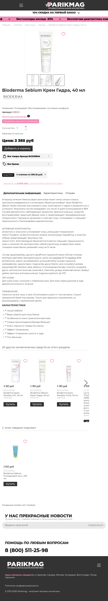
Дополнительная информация (22, 193)
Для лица (30, 25)
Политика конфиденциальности (22, 585)
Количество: (8, 128)
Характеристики (53, 193)
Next (85, 383)
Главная (6, 25)
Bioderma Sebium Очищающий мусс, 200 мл (69, 476)
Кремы (42, 25)
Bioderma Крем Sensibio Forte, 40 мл (67, 394)
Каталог (18, 25)
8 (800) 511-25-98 (26, 550)
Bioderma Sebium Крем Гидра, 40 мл (39, 394)
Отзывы (70, 193)
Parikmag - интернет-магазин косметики (38, 591)
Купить (10, 404)
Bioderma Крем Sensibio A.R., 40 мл (13, 394)
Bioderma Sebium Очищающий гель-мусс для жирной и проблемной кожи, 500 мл (42, 478)
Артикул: (7, 112)
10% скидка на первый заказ (54, 12)
